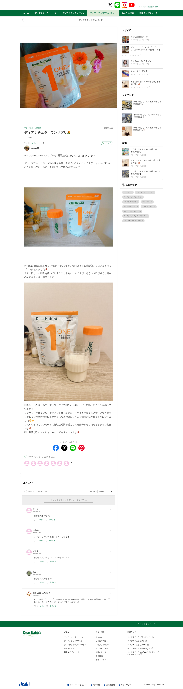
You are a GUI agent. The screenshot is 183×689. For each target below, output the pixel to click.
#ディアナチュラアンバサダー (133, 220)
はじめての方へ (102, 641)
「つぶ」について (103, 645)
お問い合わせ (101, 652)
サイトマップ (101, 660)
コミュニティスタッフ (41, 593)
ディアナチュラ (147, 202)
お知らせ (99, 637)
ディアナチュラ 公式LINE (138, 645)
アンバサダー (128, 192)
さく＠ (35, 551)
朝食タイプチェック (149, 13)
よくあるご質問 (102, 648)
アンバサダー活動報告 (32, 128)
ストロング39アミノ (148, 206)
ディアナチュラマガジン (73, 13)
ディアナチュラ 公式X (137, 641)
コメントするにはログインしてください (69, 500)
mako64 (36, 530)
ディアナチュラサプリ (131, 206)
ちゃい (35, 572)
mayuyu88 (35, 148)
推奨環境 (96, 685)
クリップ (107, 143)
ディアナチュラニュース (46, 13)
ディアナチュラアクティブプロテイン (136, 216)
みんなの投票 (128, 13)
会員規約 (99, 656)
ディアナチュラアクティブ (145, 192)
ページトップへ (145, 624)
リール (35, 509)
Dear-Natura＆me (39, 5)
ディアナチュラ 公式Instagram (140, 648)
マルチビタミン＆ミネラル (132, 211)
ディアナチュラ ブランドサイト (141, 637)
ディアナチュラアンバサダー (103, 13)
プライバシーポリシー (78, 685)
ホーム (26, 13)
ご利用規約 (110, 685)
